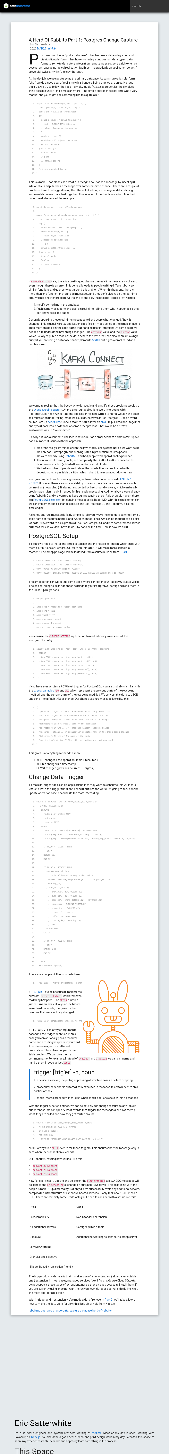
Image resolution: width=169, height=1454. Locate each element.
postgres (46, 1310)
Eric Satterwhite (43, 1425)
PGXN (123, 552)
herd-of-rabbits (102, 1310)
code (20, 6)
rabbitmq (34, 1310)
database (86, 1310)
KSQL (104, 422)
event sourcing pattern (48, 409)
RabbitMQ (71, 456)
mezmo (97, 1435)
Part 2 (109, 1299)
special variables (44, 690)
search (136, 6)
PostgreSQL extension (47, 499)
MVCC (96, 340)
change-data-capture (66, 1310)
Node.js (35, 1439)
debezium (54, 422)
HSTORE (38, 992)
